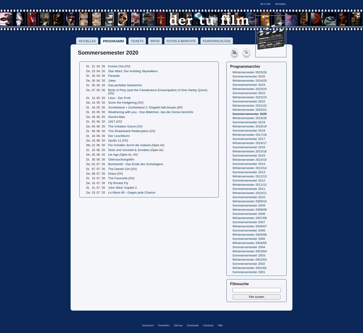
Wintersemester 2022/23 (249, 97)
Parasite (114, 75)
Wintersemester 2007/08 (249, 218)
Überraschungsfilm (121, 159)
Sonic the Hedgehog (122, 102)
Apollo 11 (114, 140)
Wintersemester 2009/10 (249, 201)
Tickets (137, 41)
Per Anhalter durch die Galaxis (129, 145)
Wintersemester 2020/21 (249, 109)
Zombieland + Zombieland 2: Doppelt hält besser (142, 107)
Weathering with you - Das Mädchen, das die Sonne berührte (150, 112)
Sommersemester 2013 (248, 172)
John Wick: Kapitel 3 (122, 187)
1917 (111, 121)
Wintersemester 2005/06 (249, 234)
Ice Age (113, 154)
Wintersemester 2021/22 (249, 105)
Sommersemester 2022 (248, 101)
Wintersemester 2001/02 (249, 268)
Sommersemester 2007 (248, 222)
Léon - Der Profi (119, 98)
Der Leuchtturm (119, 136)
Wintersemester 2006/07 (249, 226)
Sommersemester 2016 (248, 147)
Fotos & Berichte (181, 41)
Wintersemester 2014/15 (249, 159)
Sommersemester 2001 (248, 272)
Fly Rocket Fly (118, 183)
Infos (155, 41)
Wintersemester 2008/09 (249, 209)
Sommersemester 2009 (248, 205)
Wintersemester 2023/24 (249, 89)
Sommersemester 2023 (248, 93)
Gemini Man (116, 117)
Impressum (148, 325)
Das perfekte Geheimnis (125, 85)
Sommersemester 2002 (248, 263)
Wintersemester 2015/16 (249, 151)
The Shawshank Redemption (128, 131)
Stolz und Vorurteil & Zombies (129, 150)
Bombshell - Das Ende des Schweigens (135, 164)
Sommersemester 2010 (248, 197)
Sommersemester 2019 (248, 122)
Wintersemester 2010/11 (249, 193)
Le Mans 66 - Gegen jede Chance (131, 192)
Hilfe (220, 325)
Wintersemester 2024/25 (249, 80)
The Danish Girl (119, 169)
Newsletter (163, 325)
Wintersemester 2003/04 (249, 251)
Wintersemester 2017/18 (249, 134)
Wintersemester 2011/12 (249, 184)
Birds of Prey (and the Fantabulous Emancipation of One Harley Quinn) (157, 90)
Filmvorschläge (217, 41)
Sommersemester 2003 (248, 255)
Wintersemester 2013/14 (249, 168)
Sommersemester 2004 (248, 247)
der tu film (265, 4)
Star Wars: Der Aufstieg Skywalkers (133, 71)
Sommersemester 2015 (248, 155)
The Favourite (118, 178)
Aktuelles (87, 41)
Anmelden (280, 4)
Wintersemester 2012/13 (249, 176)
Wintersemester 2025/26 (249, 72)
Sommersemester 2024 (248, 84)
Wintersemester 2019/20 (249, 118)
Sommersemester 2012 (248, 180)
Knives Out (116, 66)
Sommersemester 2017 (248, 139)
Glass (112, 173)
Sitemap (178, 325)
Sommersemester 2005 (248, 238)
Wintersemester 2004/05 (249, 243)
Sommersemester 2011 (248, 189)
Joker (112, 80)
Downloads (193, 325)
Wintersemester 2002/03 (249, 259)
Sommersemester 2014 (248, 164)
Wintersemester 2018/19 (249, 126)
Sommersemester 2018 (248, 130)
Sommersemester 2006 (248, 230)
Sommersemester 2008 (248, 214)
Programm (113, 41)
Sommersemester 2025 (248, 76)
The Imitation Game (122, 126)
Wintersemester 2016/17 (249, 143)
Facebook (208, 325)
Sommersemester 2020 (249, 114)
